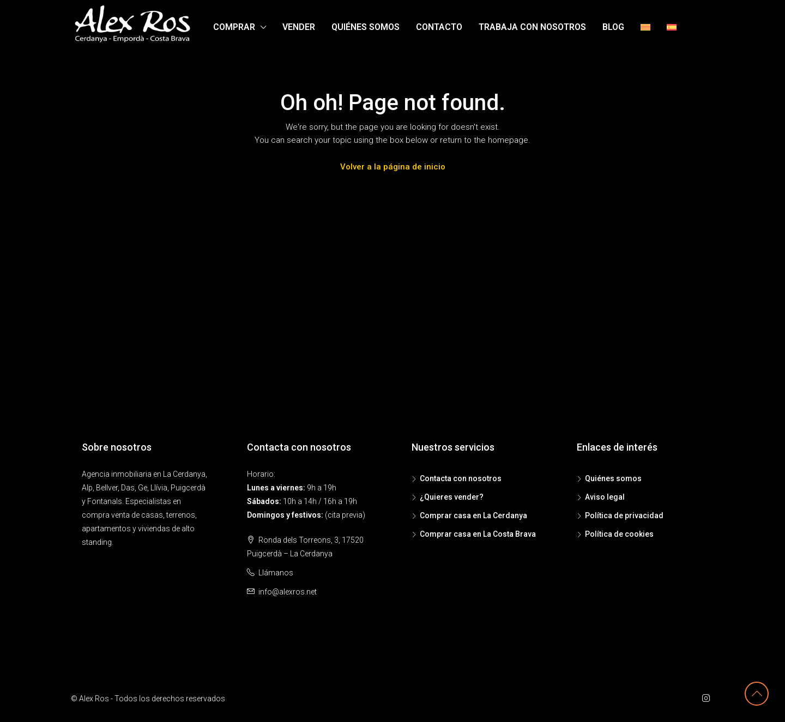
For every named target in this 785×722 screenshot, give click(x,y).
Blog (613, 27)
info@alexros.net (287, 591)
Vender (298, 27)
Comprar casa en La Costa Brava (478, 534)
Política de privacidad (624, 515)
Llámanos (275, 572)
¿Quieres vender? (452, 497)
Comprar (234, 27)
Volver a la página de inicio (392, 167)
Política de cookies (619, 534)
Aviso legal (605, 497)
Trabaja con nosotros (532, 27)
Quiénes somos (365, 27)
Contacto (439, 27)
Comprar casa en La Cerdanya (473, 515)
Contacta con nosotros (461, 478)
